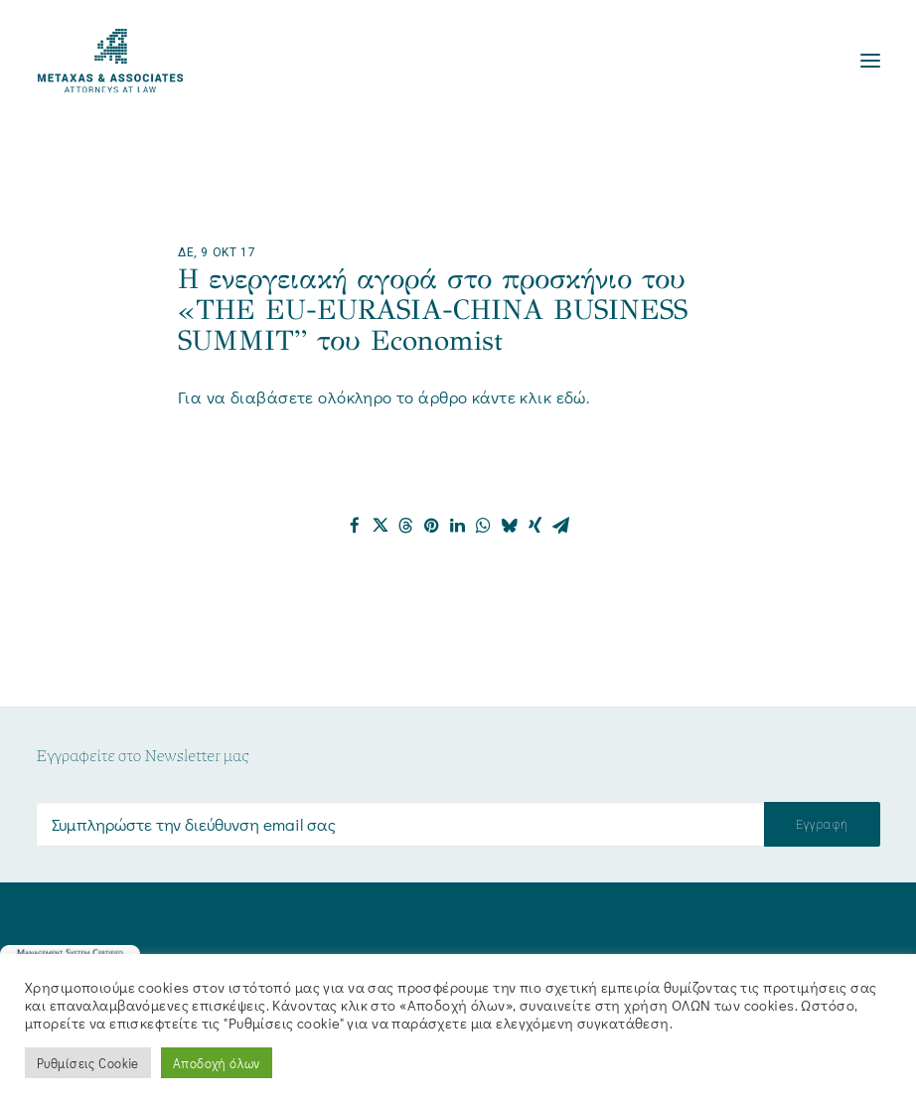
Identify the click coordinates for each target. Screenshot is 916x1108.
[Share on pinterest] (432, 526)
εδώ (571, 397)
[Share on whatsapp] (484, 526)
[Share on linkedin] (458, 526)
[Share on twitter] (380, 526)
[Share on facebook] (355, 526)
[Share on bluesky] (510, 526)
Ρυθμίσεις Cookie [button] (88, 1062)
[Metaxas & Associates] (110, 60)
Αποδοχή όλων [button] (216, 1062)
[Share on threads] (406, 526)
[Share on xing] (535, 526)
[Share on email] (561, 526)
